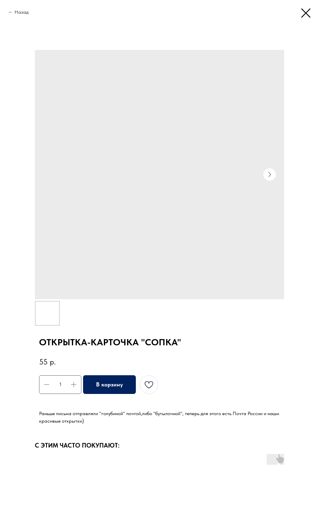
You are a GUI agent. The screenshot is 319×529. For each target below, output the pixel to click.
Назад (22, 12)
